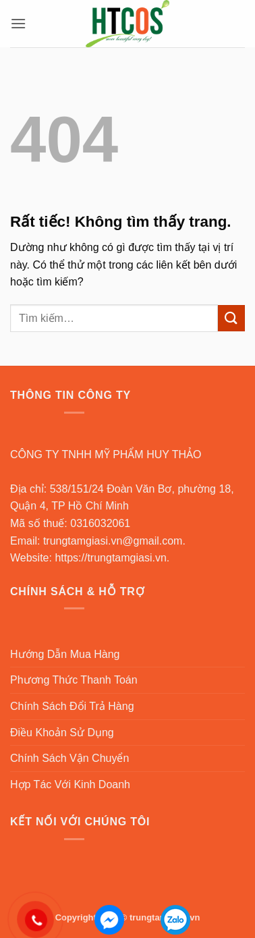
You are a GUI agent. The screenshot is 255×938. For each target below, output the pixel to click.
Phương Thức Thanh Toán (74, 680)
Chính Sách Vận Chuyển (69, 758)
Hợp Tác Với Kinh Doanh (70, 784)
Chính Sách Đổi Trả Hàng (72, 706)
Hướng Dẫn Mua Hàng (65, 654)
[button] (18, 23)
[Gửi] (231, 318)
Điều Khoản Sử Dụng (62, 732)
